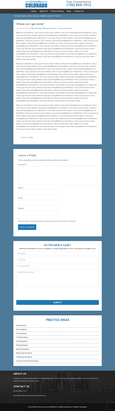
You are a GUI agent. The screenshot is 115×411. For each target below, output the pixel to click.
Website (21, 208)
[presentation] (34, 293)
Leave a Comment (65, 28)
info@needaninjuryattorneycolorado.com (30, 395)
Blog (31, 137)
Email (20, 198)
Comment (22, 165)
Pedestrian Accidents (24, 357)
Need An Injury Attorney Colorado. (73, 407)
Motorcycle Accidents (24, 353)
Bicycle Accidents (22, 349)
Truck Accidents (22, 337)
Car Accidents (21, 333)
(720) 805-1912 (79, 5)
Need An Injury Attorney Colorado (36, 4)
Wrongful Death (22, 345)
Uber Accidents (21, 341)
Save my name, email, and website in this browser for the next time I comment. (47, 221)
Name (21, 188)
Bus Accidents (21, 329)
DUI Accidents (21, 325)
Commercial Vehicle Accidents (27, 361)
